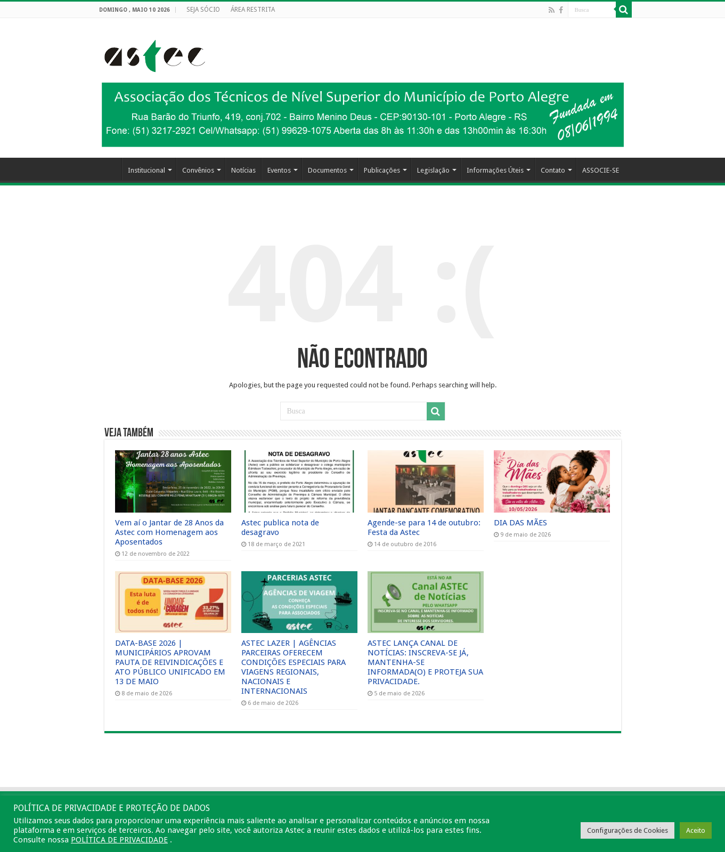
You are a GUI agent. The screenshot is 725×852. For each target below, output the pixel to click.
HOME (107, 169)
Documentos (327, 170)
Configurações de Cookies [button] (627, 830)
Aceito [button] (695, 830)
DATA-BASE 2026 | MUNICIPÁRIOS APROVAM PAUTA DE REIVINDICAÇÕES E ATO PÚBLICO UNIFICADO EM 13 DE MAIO (170, 662)
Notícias (243, 170)
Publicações (382, 170)
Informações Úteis (495, 170)
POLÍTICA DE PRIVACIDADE (119, 840)
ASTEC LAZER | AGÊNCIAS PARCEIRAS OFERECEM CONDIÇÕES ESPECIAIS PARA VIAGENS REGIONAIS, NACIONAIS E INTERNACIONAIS (293, 667)
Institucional (146, 170)
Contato (553, 170)
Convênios (198, 170)
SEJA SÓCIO (203, 9)
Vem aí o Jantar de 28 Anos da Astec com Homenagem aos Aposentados (169, 532)
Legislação (433, 170)
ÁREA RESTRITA (253, 9)
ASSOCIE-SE (600, 170)
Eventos (279, 170)
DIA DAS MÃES (520, 523)
